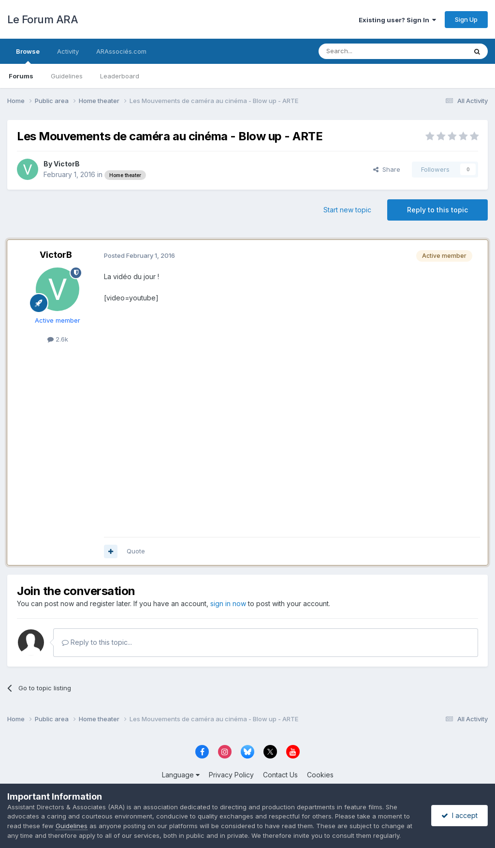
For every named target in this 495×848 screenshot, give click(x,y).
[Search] (368, 51)
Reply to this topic (437, 210)
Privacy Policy (231, 775)
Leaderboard (119, 76)
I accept (459, 815)
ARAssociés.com (121, 51)
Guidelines (67, 76)
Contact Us (280, 775)
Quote (136, 551)
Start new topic (347, 210)
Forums (21, 76)
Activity (68, 51)
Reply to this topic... (97, 642)
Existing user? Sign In (397, 20)
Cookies (320, 775)
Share (386, 169)
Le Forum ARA (42, 19)
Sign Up (466, 19)
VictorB (67, 164)
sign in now (228, 603)
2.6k (57, 339)
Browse (28, 55)
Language (181, 775)
